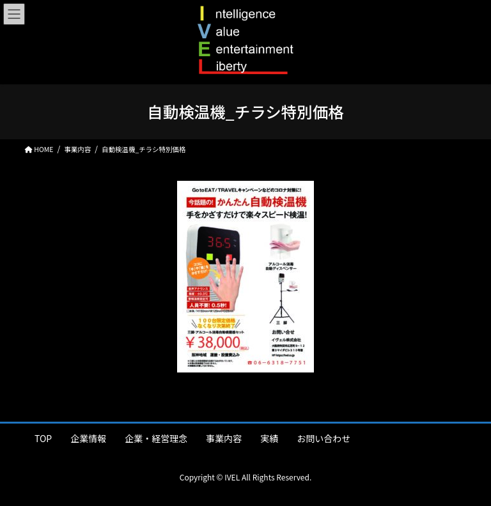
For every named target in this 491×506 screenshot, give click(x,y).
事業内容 (224, 438)
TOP (43, 438)
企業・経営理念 (156, 438)
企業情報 (88, 438)
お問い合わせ (323, 438)
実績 (269, 438)
